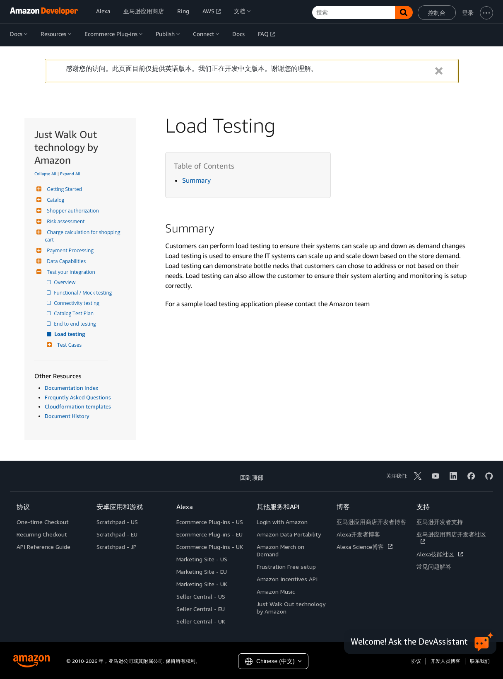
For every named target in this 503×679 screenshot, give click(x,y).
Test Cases (68, 344)
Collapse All (45, 173)
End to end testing (75, 323)
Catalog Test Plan (74, 313)
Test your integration (70, 271)
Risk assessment (64, 221)
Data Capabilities (65, 261)
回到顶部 (251, 477)
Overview (65, 282)
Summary (196, 180)
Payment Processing (69, 250)
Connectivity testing (77, 303)
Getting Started (63, 189)
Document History (67, 416)
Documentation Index (71, 387)
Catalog (54, 199)
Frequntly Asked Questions (78, 397)
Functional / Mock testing (83, 292)
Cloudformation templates (78, 406)
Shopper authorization (72, 210)
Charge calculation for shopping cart (83, 236)
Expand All (70, 173)
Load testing (70, 334)
